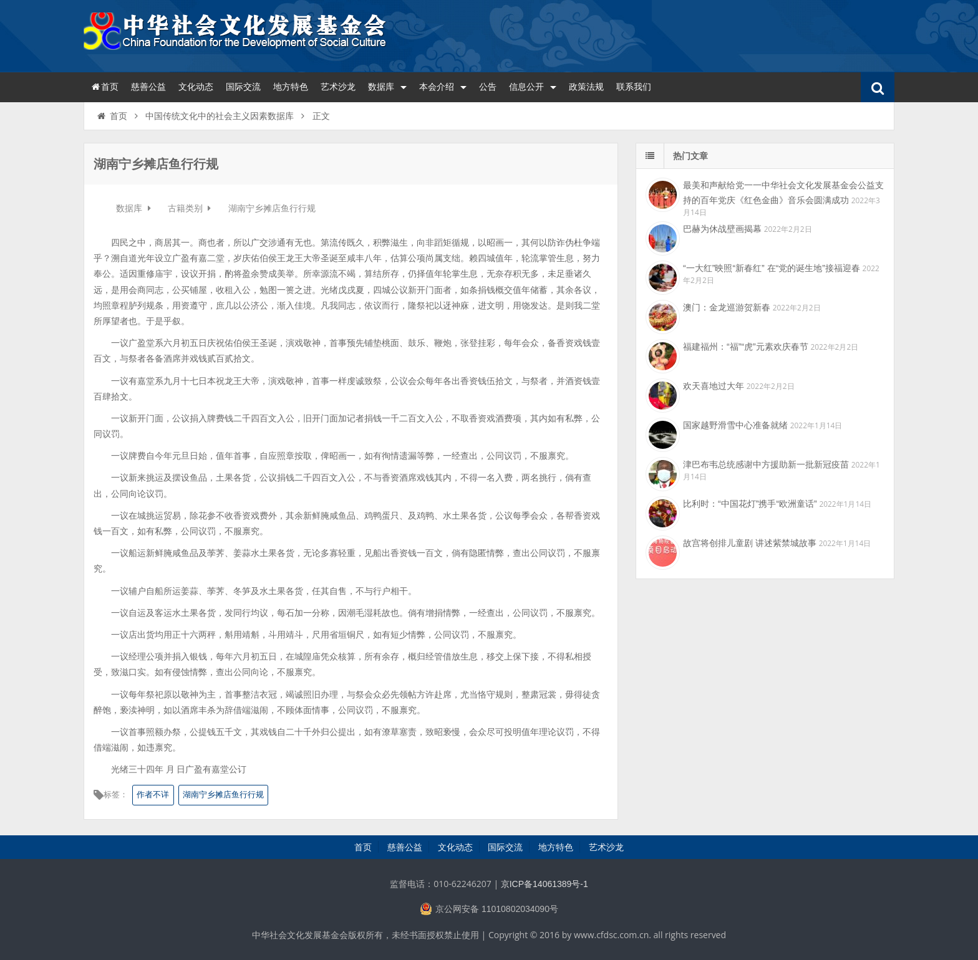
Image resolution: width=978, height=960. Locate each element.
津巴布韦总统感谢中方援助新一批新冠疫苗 (766, 464)
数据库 (387, 87)
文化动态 (195, 87)
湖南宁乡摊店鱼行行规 (223, 794)
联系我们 (633, 87)
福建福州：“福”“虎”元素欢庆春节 (745, 347)
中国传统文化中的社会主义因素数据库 (219, 116)
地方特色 (290, 87)
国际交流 (243, 87)
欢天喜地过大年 (713, 386)
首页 (104, 87)
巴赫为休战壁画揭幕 (722, 229)
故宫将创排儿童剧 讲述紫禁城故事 (749, 543)
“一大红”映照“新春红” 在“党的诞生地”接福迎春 (771, 268)
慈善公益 (148, 87)
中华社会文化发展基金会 (236, 34)
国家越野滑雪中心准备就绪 (735, 425)
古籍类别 (186, 208)
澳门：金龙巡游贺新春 (726, 307)
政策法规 (586, 87)
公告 (487, 87)
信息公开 (532, 87)
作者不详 (153, 794)
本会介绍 (443, 87)
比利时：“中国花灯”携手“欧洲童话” (750, 504)
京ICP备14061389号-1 (544, 884)
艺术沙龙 (338, 87)
